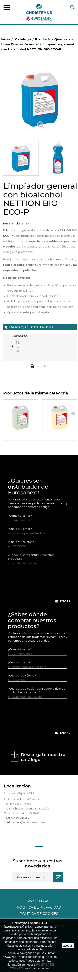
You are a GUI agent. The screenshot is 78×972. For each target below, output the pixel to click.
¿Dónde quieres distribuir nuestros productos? (31, 556)
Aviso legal (39, 901)
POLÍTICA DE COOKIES (39, 914)
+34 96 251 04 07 (30, 813)
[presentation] (39, 587)
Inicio (7, 39)
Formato (20, 336)
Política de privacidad (39, 907)
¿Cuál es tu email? (20, 528)
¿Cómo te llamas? (20, 515)
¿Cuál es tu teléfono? (22, 541)
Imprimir (43, 366)
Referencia (11, 223)
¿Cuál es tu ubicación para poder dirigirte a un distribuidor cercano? (37, 690)
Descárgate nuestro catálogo (43, 757)
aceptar (68, 945)
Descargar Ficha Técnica (29, 327)
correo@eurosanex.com (28, 822)
